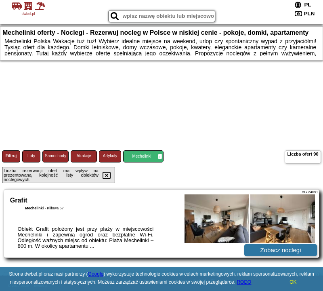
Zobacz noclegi (280, 250)
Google (96, 274)
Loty (31, 156)
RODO (244, 282)
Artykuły (110, 156)
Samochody (55, 156)
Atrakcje (83, 156)
